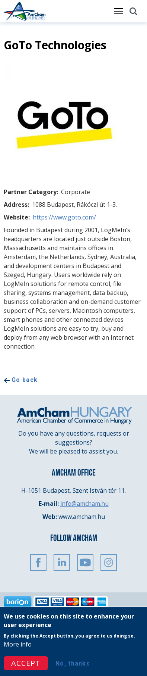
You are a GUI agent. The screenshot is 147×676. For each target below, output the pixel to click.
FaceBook (38, 562)
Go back (25, 379)
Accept (26, 663)
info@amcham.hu (84, 503)
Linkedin (62, 562)
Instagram (108, 562)
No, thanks (72, 663)
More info (18, 645)
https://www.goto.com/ (64, 217)
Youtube (85, 562)
